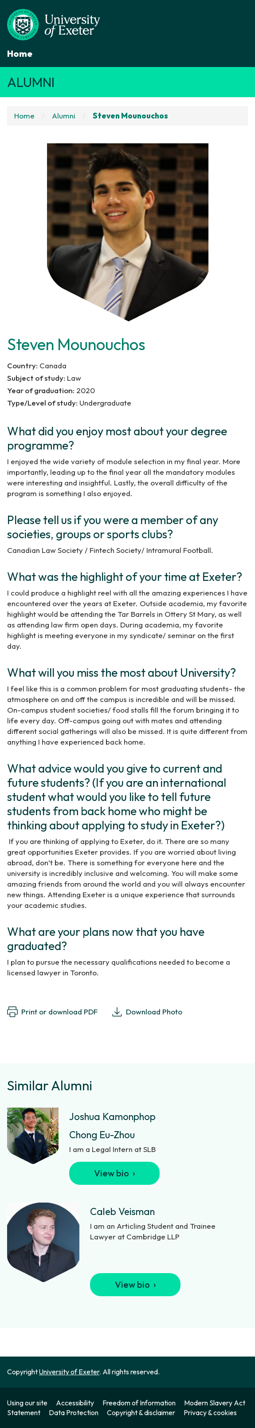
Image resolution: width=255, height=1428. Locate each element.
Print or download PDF (52, 1011)
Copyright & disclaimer (141, 1412)
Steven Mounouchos (130, 115)
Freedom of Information (139, 1402)
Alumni (31, 82)
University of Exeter (69, 1371)
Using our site (27, 1402)
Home (19, 53)
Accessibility (75, 1402)
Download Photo (147, 1011)
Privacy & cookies (210, 1412)
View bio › (114, 1173)
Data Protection (73, 1412)
